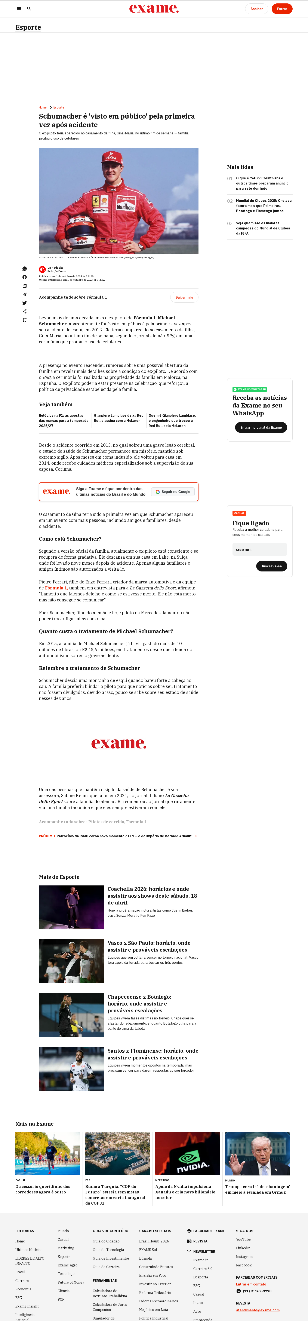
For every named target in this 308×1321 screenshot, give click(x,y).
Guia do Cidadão (106, 1241)
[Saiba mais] (184, 297)
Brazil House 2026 (154, 1241)
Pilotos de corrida (106, 821)
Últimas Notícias (28, 1250)
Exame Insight (27, 1306)
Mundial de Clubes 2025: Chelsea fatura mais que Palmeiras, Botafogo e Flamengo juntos (264, 205)
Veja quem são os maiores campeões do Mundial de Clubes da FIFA (263, 228)
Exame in (201, 1260)
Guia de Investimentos (111, 1258)
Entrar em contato (251, 1284)
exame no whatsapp (249, 389)
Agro (197, 1311)
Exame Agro (67, 1265)
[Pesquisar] (29, 9)
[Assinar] (256, 8)
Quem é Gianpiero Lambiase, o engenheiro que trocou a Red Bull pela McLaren (172, 420)
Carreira (22, 1280)
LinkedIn (243, 1248)
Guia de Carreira (106, 1267)
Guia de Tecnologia (108, 1250)
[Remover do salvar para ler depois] (24, 320)
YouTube (243, 1239)
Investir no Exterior (155, 1284)
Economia (23, 1289)
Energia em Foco (152, 1275)
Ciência (64, 1291)
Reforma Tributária (155, 1292)
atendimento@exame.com (258, 1310)
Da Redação (55, 267)
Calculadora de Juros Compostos (110, 1307)
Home (43, 107)
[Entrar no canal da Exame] (261, 427)
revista (200, 1241)
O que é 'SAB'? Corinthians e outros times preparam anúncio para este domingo (262, 183)
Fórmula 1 (136, 821)
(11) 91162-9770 (257, 1291)
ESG (18, 1298)
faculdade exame (209, 1231)
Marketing (66, 1248)
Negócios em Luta (153, 1310)
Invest (198, 1303)
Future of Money (71, 1282)
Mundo (63, 1231)
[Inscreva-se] (271, 566)
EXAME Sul (148, 1250)
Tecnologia (67, 1274)
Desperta (200, 1277)
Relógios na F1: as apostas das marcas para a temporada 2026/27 (63, 420)
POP (61, 1299)
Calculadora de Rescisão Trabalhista (110, 1293)
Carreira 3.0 (203, 1268)
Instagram (244, 1256)
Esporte (28, 27)
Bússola (145, 1258)
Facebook (244, 1265)
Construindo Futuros (156, 1267)
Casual (239, 513)
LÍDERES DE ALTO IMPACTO (29, 1261)
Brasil (20, 1272)
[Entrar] (282, 8)
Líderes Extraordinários (158, 1301)
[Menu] (18, 9)
